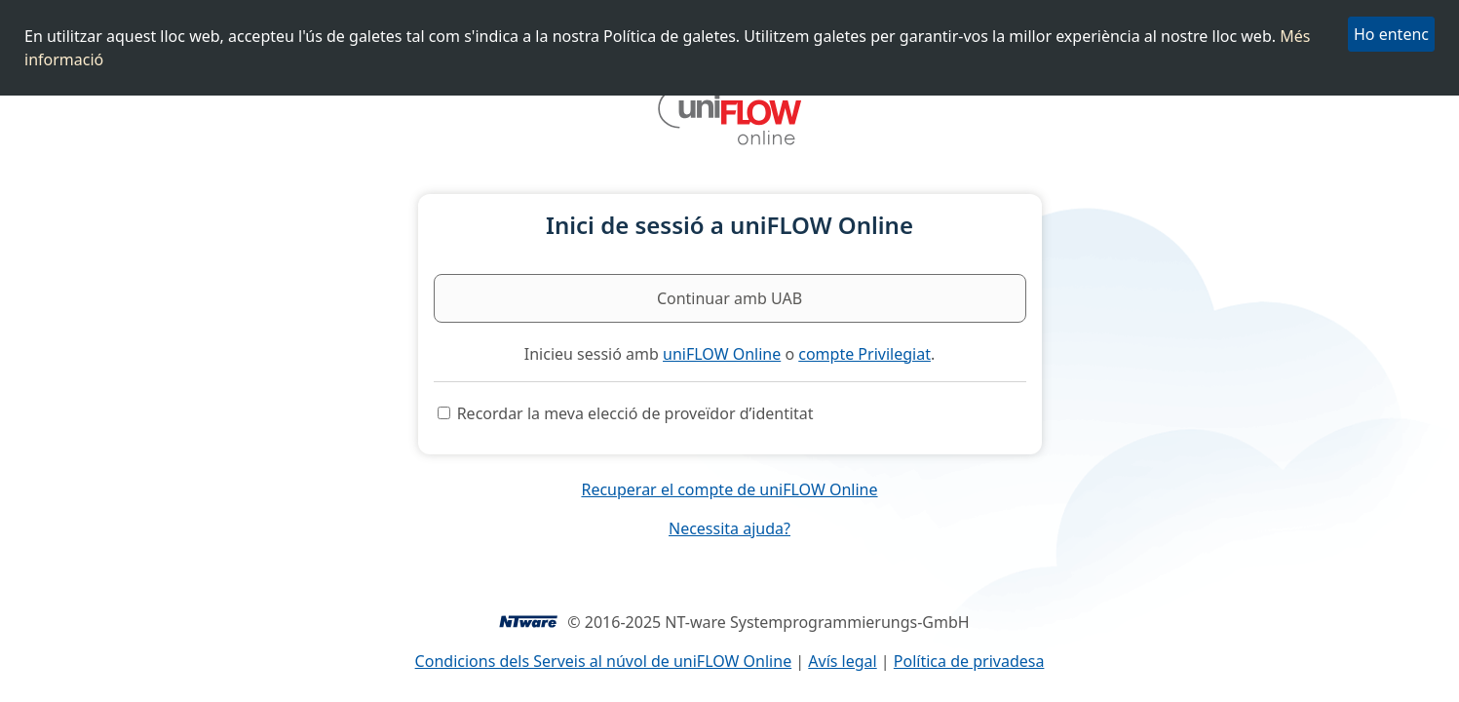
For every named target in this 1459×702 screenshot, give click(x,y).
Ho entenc (1391, 34)
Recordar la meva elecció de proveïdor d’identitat (635, 413)
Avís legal (842, 661)
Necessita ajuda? (729, 528)
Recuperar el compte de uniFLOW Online (729, 489)
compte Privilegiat (864, 354)
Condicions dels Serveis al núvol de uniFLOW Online (603, 661)
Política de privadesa (969, 661)
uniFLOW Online (722, 354)
